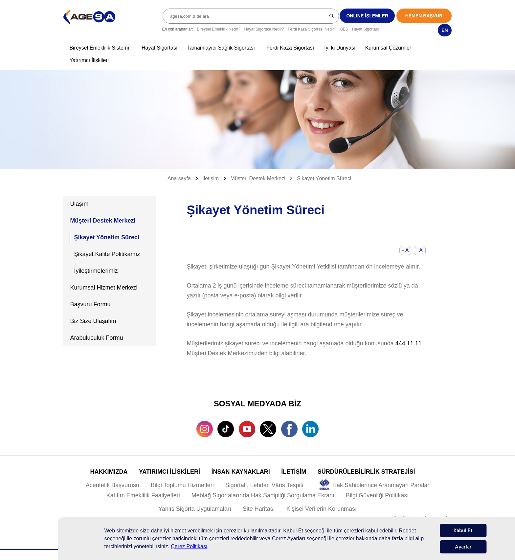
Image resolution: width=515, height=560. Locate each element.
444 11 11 (408, 343)
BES (344, 29)
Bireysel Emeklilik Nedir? (218, 29)
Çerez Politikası (189, 546)
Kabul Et (463, 530)
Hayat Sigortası (365, 29)
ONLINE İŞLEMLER (367, 15)
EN (444, 30)
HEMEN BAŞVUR (424, 15)
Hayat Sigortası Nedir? (264, 29)
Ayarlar (463, 547)
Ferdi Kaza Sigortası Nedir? (312, 29)
